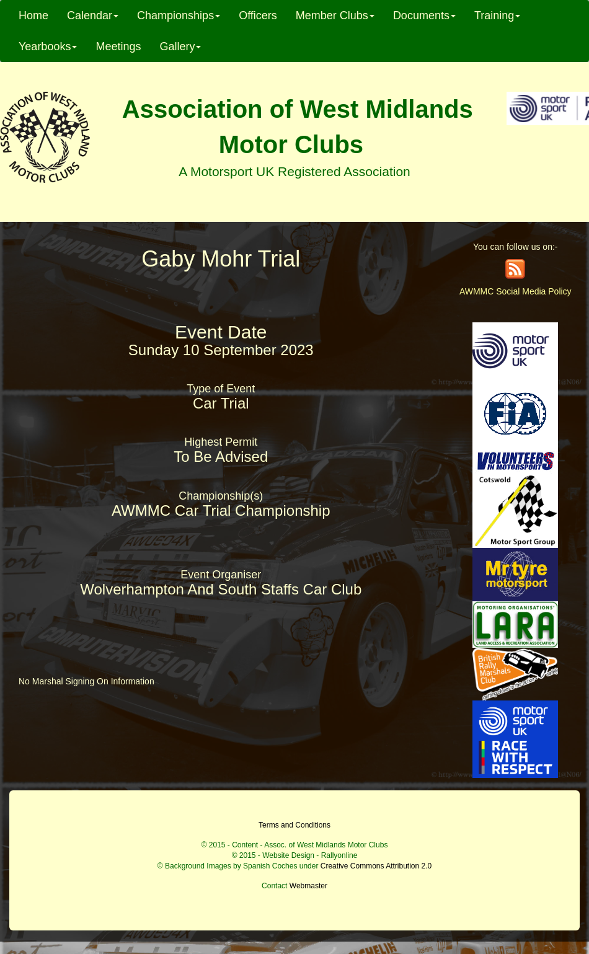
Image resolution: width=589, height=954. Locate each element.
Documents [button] (424, 15)
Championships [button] (178, 15)
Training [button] (497, 15)
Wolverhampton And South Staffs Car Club (220, 589)
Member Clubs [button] (335, 15)
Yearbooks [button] (48, 46)
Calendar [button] (92, 15)
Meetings (118, 46)
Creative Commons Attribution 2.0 (376, 866)
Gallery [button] (180, 46)
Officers (258, 15)
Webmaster (308, 885)
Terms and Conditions (294, 825)
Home (33, 15)
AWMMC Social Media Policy (515, 291)
